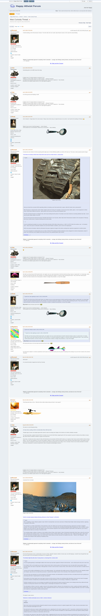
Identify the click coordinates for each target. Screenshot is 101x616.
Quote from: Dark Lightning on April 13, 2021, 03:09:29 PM (36, 296)
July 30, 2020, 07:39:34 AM (27, 30)
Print (90, 26)
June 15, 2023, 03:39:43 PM (27, 477)
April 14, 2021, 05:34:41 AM (27, 326)
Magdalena (15, 326)
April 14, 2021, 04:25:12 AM (27, 293)
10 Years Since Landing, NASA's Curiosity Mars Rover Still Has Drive (37, 429)
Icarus (13, 400)
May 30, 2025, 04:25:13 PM (27, 551)
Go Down (12, 26)
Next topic (88, 22)
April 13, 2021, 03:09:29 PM (27, 271)
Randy (13, 116)
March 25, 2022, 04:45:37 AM (28, 357)
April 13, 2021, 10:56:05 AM (27, 247)
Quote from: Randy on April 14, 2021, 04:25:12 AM (34, 329)
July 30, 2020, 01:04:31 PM (27, 116)
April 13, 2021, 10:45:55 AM (27, 149)
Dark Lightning (16, 271)
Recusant (14, 30)
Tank (13, 67)
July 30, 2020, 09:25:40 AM (27, 67)
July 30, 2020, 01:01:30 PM (27, 92)
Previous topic (82, 22)
